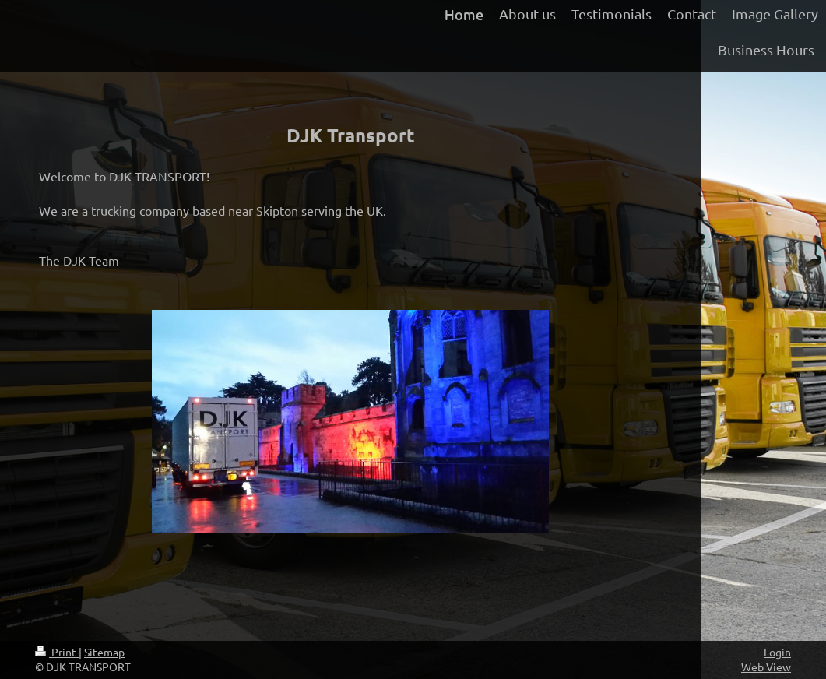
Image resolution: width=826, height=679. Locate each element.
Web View (766, 667)
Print (57, 652)
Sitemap (104, 652)
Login (777, 652)
